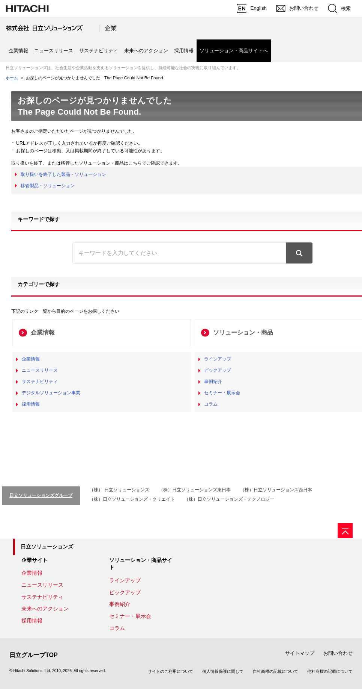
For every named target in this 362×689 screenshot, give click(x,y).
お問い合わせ (338, 653)
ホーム (12, 78)
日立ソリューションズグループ (40, 495)
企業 (111, 28)
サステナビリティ (98, 50)
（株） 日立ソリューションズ (119, 489)
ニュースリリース (53, 50)
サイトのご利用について (170, 671)
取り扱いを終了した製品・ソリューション (63, 174)
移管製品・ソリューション (48, 185)
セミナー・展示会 (222, 392)
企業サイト (34, 560)
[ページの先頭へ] (345, 530)
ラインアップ (217, 359)
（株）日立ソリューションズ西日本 (276, 489)
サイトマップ (299, 653)
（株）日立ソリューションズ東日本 (195, 489)
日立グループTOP (33, 655)
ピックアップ (217, 370)
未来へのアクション (146, 50)
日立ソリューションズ (47, 547)
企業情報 (18, 50)
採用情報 (184, 50)
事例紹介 (213, 381)
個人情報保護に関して (222, 671)
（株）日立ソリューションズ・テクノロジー (229, 499)
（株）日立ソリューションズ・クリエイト (132, 499)
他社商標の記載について (330, 671)
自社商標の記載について (275, 671)
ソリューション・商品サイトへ (234, 50)
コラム (211, 404)
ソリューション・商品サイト (140, 564)
